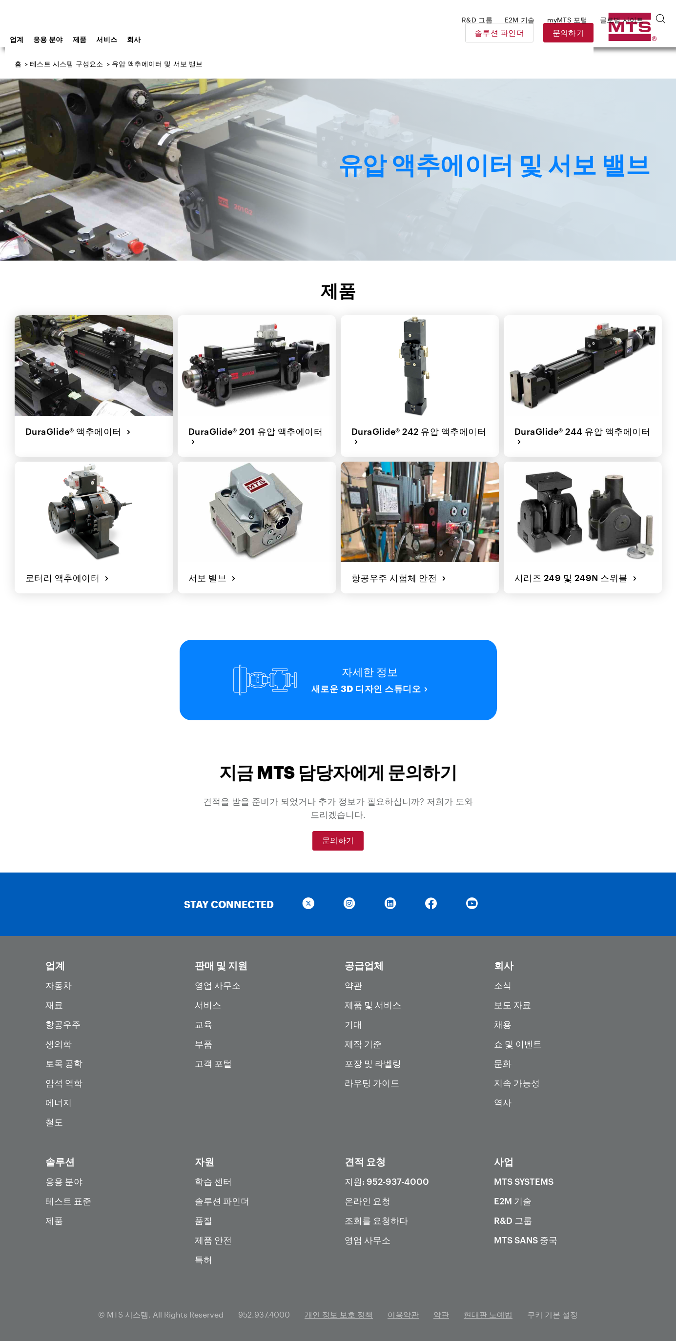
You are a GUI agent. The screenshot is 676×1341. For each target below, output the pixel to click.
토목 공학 (63, 1059)
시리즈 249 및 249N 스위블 (574, 575)
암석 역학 (63, 1079)
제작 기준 (363, 1040)
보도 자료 (512, 1001)
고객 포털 (213, 1059)
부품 (203, 1040)
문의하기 (637, 32)
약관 (353, 981)
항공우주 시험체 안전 (398, 575)
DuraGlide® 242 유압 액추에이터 (418, 436)
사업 (503, 1157)
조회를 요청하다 (376, 1216)
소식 (503, 981)
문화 (503, 1059)
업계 (95, 39)
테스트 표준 (68, 1197)
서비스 (184, 39)
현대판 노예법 (488, 1310)
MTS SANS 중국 (525, 1236)
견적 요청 (365, 1157)
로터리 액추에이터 (66, 575)
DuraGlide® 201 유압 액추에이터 (254, 436)
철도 (54, 1118)
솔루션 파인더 (568, 32)
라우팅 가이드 (372, 1079)
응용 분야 (126, 39)
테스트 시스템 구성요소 (66, 64)
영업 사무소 (218, 981)
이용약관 (403, 1310)
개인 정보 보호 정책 (339, 1310)
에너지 (58, 1098)
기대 (353, 1020)
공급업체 (364, 961)
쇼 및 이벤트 (518, 1040)
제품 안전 (213, 1236)
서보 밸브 (211, 575)
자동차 (58, 981)
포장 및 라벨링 (373, 1059)
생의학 (58, 1040)
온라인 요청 (367, 1197)
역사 (503, 1098)
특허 (203, 1255)
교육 (203, 1020)
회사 (212, 39)
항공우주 (63, 1020)
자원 (204, 1157)
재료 (54, 1001)
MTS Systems (523, 1177)
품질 (203, 1216)
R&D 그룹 (513, 1216)
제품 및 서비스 (373, 1001)
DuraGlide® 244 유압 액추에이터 (581, 436)
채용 (503, 1020)
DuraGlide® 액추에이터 (77, 430)
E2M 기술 (513, 1197)
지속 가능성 (517, 1079)
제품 (158, 39)
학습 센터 (213, 1177)
